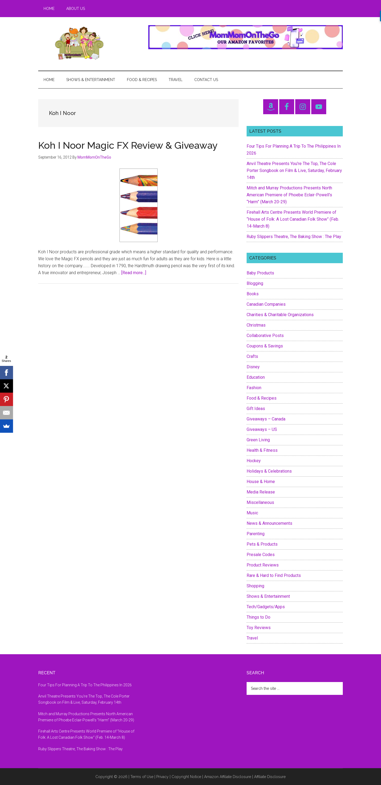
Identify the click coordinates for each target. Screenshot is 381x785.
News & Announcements (269, 523)
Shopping (255, 585)
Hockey (254, 460)
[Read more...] (133, 272)
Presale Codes (261, 554)
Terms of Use (141, 777)
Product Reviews (263, 565)
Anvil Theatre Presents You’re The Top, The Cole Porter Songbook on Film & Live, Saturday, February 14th (294, 170)
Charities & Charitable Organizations (280, 314)
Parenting (256, 533)
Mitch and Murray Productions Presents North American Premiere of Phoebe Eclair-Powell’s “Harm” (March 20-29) (289, 194)
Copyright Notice (186, 777)
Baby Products (260, 272)
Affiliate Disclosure (270, 777)
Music (252, 512)
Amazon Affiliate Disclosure (227, 777)
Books (253, 293)
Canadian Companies (266, 304)
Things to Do (258, 617)
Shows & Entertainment (268, 596)
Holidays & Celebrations (269, 471)
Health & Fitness (262, 450)
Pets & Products (262, 544)
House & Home (261, 481)
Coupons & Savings (265, 346)
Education (256, 377)
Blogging (255, 283)
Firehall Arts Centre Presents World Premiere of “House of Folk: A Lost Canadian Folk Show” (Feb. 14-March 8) (293, 219)
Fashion (254, 387)
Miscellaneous (260, 502)
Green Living (258, 439)
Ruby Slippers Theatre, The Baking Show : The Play (294, 236)
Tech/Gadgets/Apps (266, 606)
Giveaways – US (262, 429)
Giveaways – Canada (266, 419)
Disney (253, 366)
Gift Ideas (256, 408)
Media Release (261, 492)
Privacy (162, 777)
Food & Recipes (262, 398)
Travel (252, 638)
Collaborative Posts (265, 335)
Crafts (252, 356)
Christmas (256, 325)
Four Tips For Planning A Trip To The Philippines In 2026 (85, 685)
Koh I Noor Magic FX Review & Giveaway (128, 145)
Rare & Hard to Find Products (274, 575)
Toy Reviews (259, 627)
